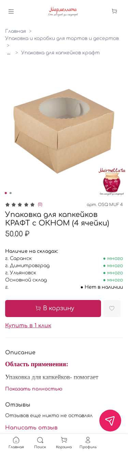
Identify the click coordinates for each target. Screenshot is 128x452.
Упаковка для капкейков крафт (60, 52)
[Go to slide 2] (10, 193)
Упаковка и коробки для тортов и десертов (62, 38)
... (8, 52)
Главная (15, 31)
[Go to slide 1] (5, 193)
